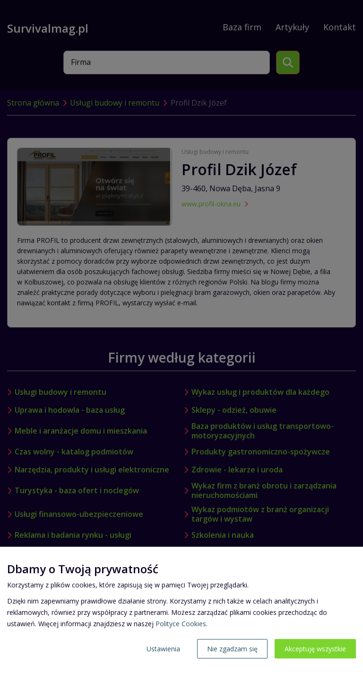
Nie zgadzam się (232, 648)
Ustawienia (163, 648)
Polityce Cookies (181, 623)
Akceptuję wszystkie (315, 648)
